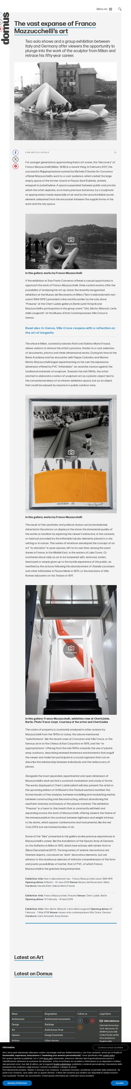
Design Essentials (54, 1035)
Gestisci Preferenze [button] (17, 1083)
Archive (16, 1040)
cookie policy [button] (109, 1055)
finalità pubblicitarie (62, 1064)
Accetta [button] (119, 1083)
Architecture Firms (54, 1030)
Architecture (18, 1019)
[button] (110, 1047)
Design (15, 1024)
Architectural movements (57, 1019)
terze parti (48, 1058)
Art (13, 1030)
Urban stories (52, 1040)
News (15, 1014)
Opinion (16, 1035)
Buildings (49, 1024)
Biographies (51, 1014)
